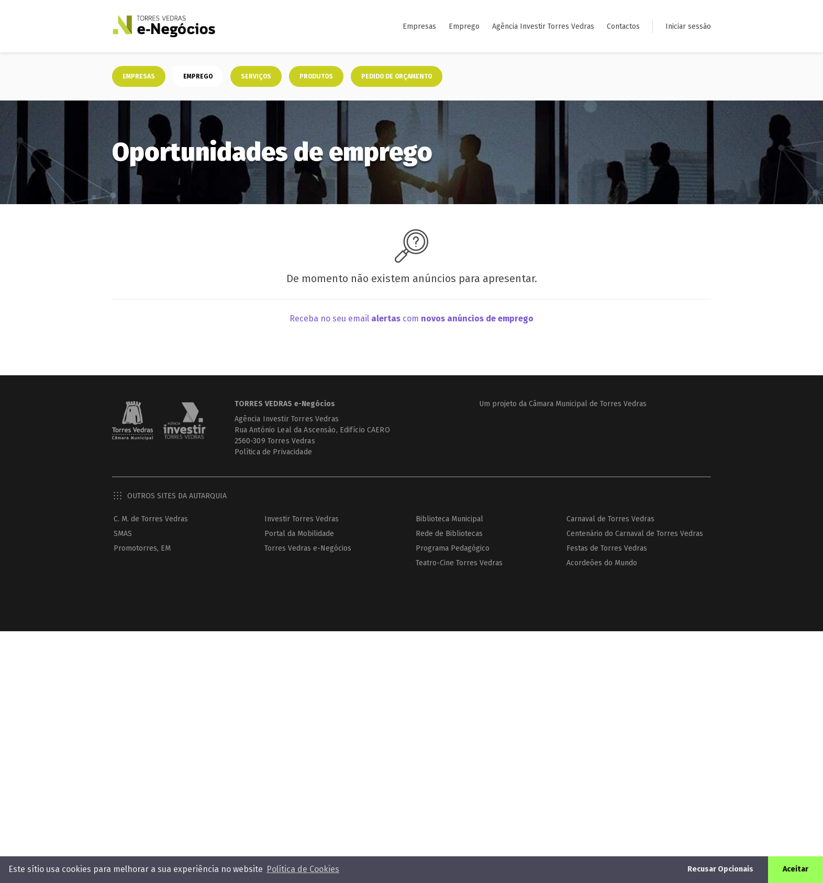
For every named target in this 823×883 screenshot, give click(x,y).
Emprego (464, 26)
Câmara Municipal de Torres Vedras (588, 403)
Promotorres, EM (142, 548)
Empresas (419, 26)
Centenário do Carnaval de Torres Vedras (634, 533)
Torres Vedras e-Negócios (307, 548)
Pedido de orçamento (396, 76)
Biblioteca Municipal (449, 519)
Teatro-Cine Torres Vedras (459, 562)
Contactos (623, 26)
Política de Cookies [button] (302, 869)
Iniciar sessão (688, 26)
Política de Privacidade (273, 452)
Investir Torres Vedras (301, 519)
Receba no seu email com (411, 318)
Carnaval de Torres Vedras (610, 519)
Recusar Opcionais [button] (720, 869)
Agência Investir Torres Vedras (543, 26)
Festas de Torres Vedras (606, 548)
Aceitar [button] (795, 869)
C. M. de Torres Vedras (151, 519)
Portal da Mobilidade (299, 533)
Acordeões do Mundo (601, 562)
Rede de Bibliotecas (449, 533)
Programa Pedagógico (453, 548)
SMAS (123, 533)
